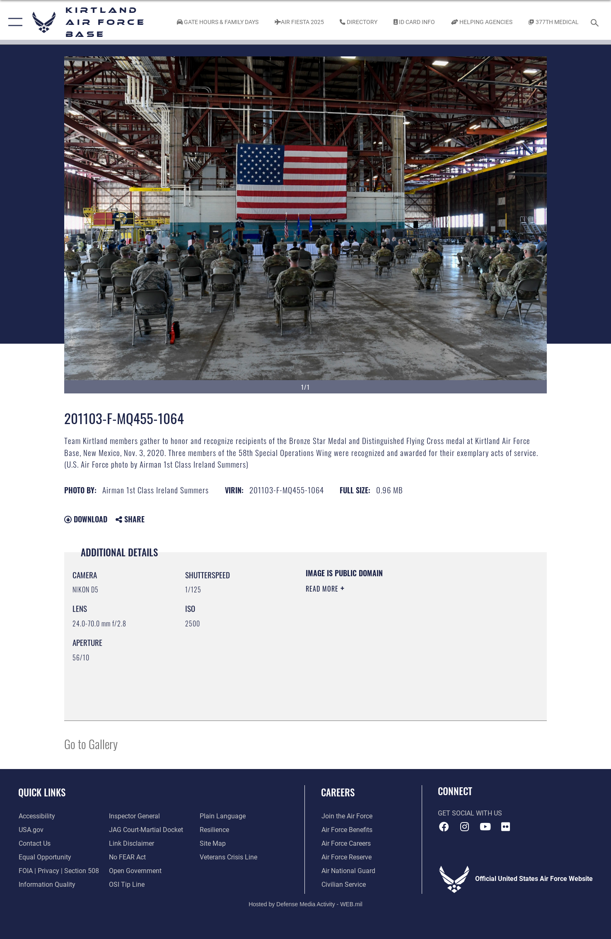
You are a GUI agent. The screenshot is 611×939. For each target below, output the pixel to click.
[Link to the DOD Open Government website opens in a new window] (135, 871)
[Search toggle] (596, 22)
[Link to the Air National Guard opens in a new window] (348, 871)
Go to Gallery (91, 743)
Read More (323, 589)
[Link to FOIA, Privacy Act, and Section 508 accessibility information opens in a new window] (58, 871)
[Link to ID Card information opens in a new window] (414, 22)
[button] (13, 22)
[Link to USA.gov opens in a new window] (30, 830)
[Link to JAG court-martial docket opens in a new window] (146, 830)
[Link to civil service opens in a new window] (343, 884)
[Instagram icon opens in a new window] (465, 826)
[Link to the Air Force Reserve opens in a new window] (346, 857)
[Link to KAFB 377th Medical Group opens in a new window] (553, 22)
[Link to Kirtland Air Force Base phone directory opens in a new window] (359, 22)
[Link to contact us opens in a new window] (34, 843)
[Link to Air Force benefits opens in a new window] (346, 830)
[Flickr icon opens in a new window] (505, 826)
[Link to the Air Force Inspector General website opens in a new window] (134, 816)
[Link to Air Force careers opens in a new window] (345, 843)
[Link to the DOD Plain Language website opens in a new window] (223, 816)
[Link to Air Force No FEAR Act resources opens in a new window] (127, 857)
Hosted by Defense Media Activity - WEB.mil (305, 903)
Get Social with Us (470, 813)
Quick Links (41, 792)
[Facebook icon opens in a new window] (444, 826)
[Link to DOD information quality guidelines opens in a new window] (46, 884)
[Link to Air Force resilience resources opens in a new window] (214, 830)
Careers (338, 792)
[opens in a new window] (36, 816)
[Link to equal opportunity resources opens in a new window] (44, 857)
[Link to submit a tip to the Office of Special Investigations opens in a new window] (127, 884)
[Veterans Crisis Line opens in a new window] (228, 857)
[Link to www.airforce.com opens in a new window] (346, 816)
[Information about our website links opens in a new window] (131, 843)
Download (85, 519)
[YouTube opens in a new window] (485, 826)
